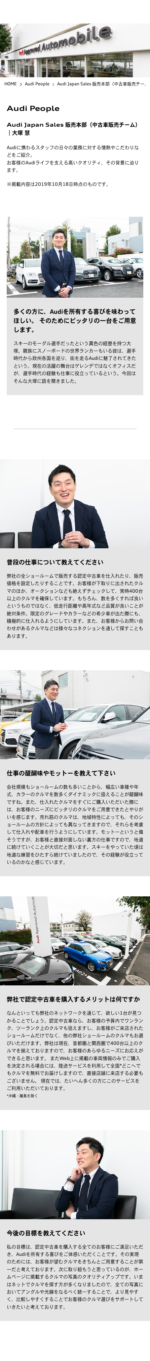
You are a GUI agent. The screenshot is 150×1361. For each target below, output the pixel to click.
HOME (10, 84)
